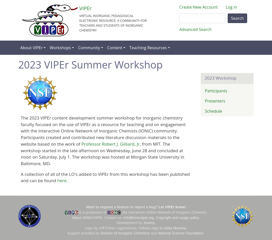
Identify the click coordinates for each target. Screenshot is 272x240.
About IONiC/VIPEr (87, 218)
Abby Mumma (175, 228)
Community (89, 47)
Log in (231, 7)
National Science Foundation (181, 233)
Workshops (60, 47)
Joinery (149, 223)
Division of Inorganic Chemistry (125, 233)
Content (114, 47)
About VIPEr (31, 47)
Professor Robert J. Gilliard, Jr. (111, 144)
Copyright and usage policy (177, 218)
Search (237, 18)
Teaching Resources (148, 47)
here (62, 180)
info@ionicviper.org (138, 218)
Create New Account (198, 7)
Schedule (213, 111)
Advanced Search (195, 29)
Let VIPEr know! (172, 207)
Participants (216, 91)
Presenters (215, 101)
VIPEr (85, 8)
